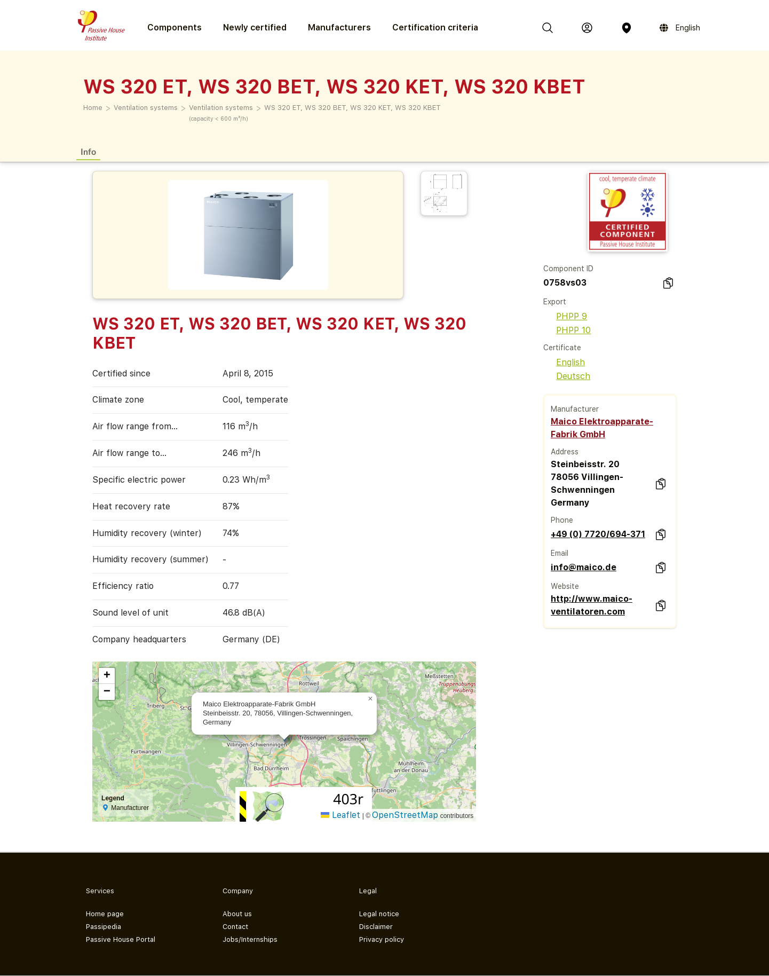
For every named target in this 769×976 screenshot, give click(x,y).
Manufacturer (575, 409)
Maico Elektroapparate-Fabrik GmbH (602, 427)
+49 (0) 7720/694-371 (598, 534)
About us (237, 914)
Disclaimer (376, 927)
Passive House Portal (120, 939)
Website (565, 586)
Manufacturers (339, 27)
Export (554, 301)
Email (559, 553)
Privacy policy (381, 939)
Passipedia (103, 927)
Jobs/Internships (250, 939)
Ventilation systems (146, 108)
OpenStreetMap (405, 815)
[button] (370, 698)
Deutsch (566, 376)
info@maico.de (583, 567)
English (564, 362)
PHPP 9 (565, 316)
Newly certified (255, 27)
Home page (105, 914)
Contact (235, 927)
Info (88, 151)
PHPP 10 (567, 330)
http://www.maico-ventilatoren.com (591, 605)
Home (92, 108)
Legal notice (379, 914)
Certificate (562, 347)
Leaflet (340, 815)
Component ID (568, 268)
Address (564, 451)
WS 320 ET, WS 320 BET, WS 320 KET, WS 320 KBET (352, 108)
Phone (562, 520)
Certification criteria (435, 27)
